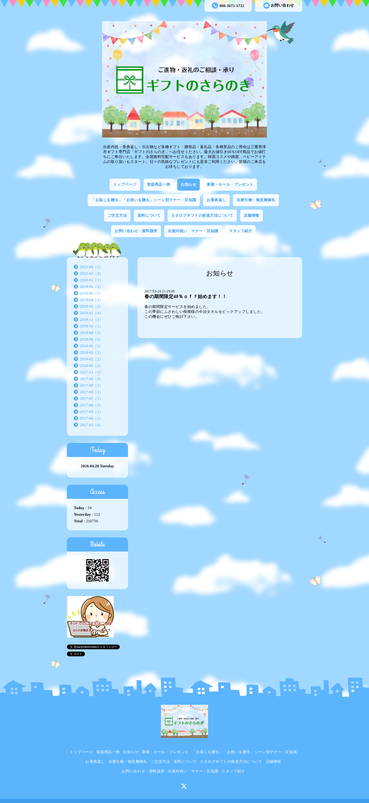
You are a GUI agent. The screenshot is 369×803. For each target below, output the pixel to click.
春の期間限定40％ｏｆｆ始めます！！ (185, 296)
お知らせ (188, 184)
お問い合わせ (278, 5)
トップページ (124, 184)
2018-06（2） (91, 339)
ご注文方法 (117, 215)
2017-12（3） (91, 372)
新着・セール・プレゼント (230, 184)
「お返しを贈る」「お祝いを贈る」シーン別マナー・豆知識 (143, 200)
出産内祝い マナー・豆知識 (193, 231)
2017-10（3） (91, 379)
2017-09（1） (91, 385)
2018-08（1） (91, 333)
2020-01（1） (91, 280)
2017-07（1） (91, 399)
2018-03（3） (91, 352)
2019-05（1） (91, 293)
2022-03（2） (91, 274)
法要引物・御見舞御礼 (256, 200)
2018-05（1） (91, 346)
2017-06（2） (91, 405)
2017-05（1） (91, 412)
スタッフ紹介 (240, 231)
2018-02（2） (91, 359)
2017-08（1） (91, 392)
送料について (149, 215)
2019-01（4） (91, 313)
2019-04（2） (91, 300)
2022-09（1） (91, 267)
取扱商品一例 (158, 184)
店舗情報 (251, 215)
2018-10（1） (91, 326)
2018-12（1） (91, 320)
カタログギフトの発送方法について (202, 215)
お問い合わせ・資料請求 (136, 231)
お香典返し (216, 200)
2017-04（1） (91, 418)
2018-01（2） (91, 366)
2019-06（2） (91, 287)
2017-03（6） (91, 425)
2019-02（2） (91, 306)
